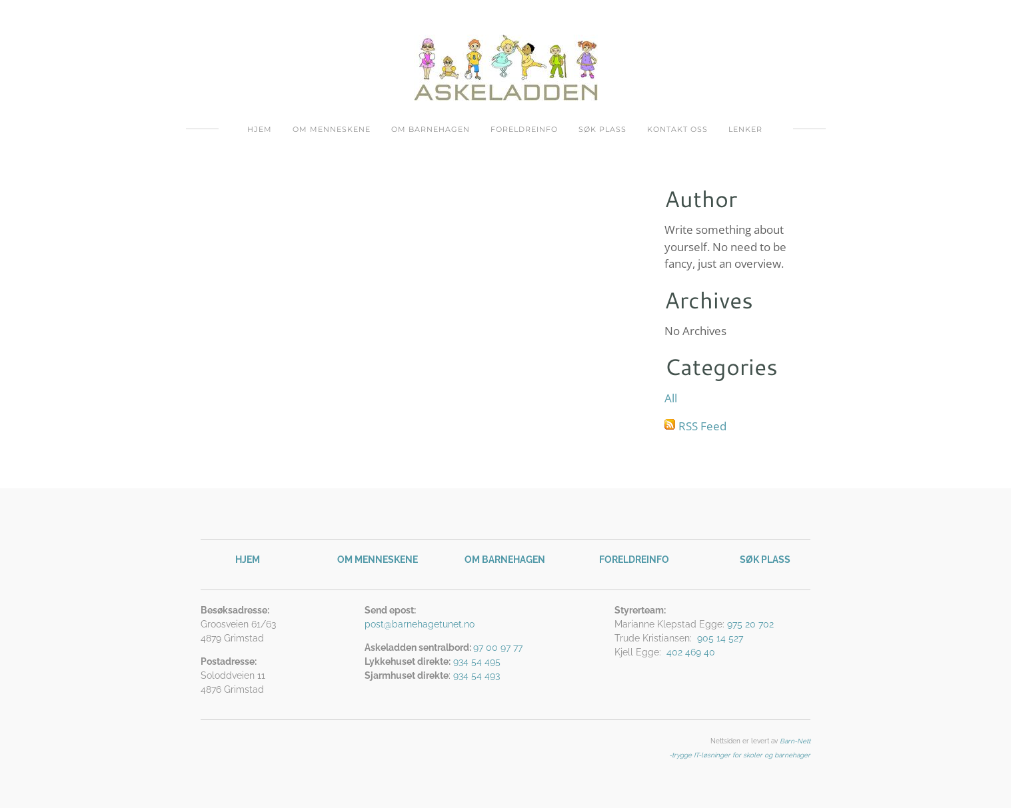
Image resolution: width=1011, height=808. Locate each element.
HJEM (247, 559)
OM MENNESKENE (377, 559)
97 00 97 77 (499, 647)
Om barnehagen (430, 129)
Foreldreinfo (524, 129)
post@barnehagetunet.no (420, 624)
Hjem (259, 129)
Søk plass (602, 129)
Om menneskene (332, 129)
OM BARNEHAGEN (505, 559)
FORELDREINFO (634, 559)
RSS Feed (702, 426)
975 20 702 (750, 624)
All (670, 398)
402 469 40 (690, 652)
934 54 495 (477, 661)
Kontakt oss (677, 129)
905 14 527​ (720, 638)
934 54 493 (476, 675)
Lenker (745, 129)
